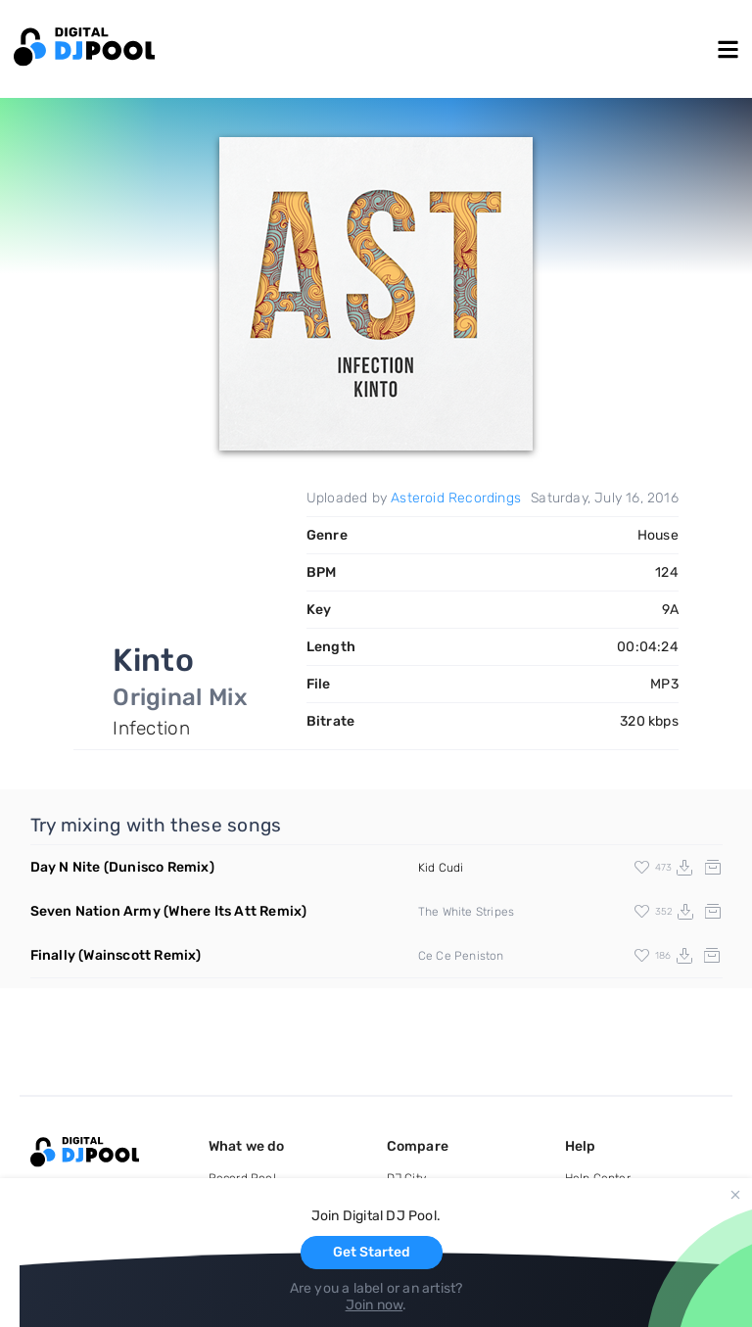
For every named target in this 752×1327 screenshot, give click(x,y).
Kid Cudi (441, 868)
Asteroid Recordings (456, 498)
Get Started (371, 1252)
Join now (374, 1305)
